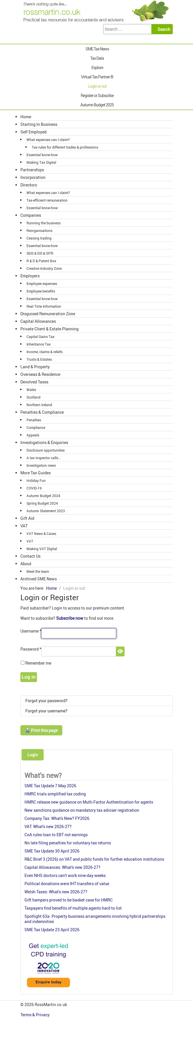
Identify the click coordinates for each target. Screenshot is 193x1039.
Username (30, 631)
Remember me (38, 663)
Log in (29, 677)
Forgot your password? (46, 700)
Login (32, 755)
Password (30, 649)
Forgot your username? (46, 711)
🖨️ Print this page (41, 730)
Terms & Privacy (35, 1014)
